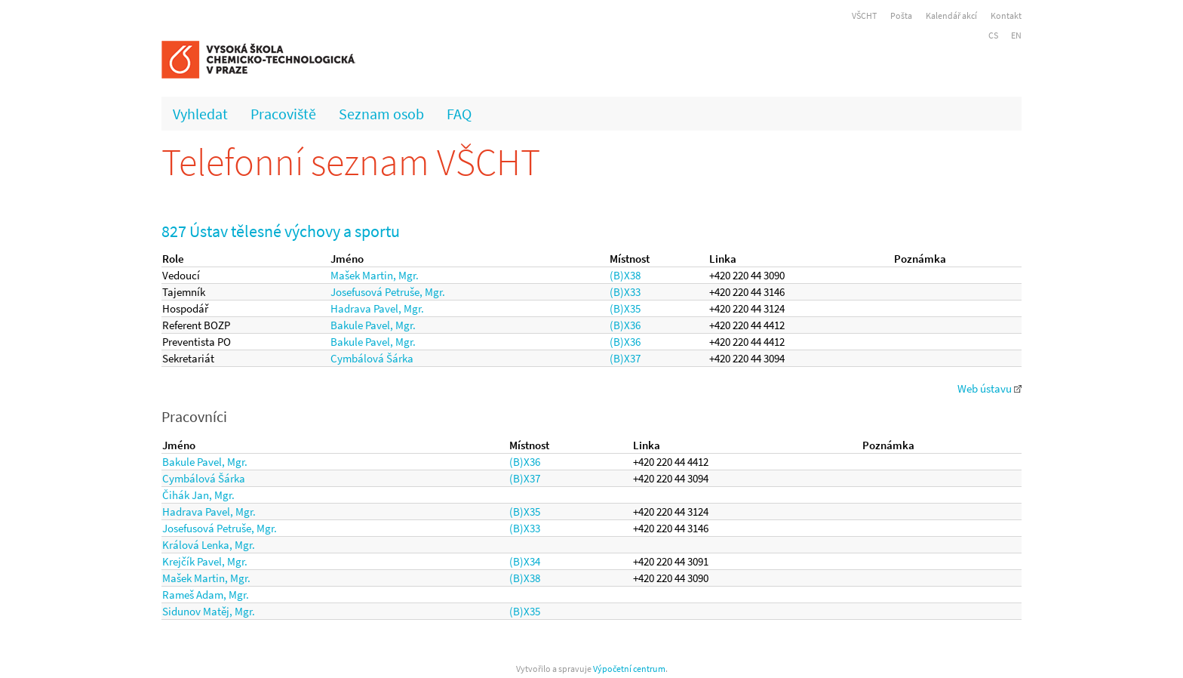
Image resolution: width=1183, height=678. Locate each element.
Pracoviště (283, 113)
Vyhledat (200, 113)
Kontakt (1006, 15)
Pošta (901, 15)
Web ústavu (989, 388)
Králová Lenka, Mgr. (208, 545)
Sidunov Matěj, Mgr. (208, 611)
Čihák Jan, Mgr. (198, 495)
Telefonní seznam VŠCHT (350, 162)
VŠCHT (864, 15)
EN (1016, 35)
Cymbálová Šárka (371, 358)
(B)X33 (625, 292)
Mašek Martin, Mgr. (374, 275)
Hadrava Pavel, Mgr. (377, 308)
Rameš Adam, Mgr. (205, 594)
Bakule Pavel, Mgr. (373, 325)
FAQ (459, 113)
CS (993, 35)
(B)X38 (625, 275)
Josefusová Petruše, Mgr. (387, 292)
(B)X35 (625, 308)
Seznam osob (381, 113)
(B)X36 (625, 325)
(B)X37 (625, 358)
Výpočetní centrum (629, 668)
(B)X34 (524, 561)
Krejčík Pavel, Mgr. (204, 561)
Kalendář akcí (951, 15)
